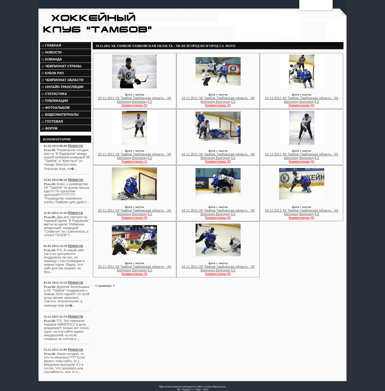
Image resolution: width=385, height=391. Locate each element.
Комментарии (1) (134, 161)
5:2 (149, 101)
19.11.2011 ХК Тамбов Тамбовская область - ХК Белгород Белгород (134, 99)
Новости (75, 146)
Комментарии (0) (134, 105)
